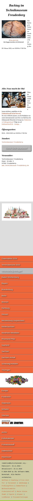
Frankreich (6, 397)
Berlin (4, 296)
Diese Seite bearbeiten (16, 148)
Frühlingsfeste (8, 486)
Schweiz (5, 409)
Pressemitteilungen (20, 497)
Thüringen (6, 370)
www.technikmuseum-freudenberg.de (15, 165)
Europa (5, 390)
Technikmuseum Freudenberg (12, 142)
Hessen (5, 314)
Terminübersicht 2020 (11, 265)
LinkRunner (6, 497)
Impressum (6, 457)
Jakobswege (23, 483)
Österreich (6, 403)
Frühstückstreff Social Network (11, 113)
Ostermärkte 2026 (9, 259)
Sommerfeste (20, 486)
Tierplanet (12, 483)
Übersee (5, 415)
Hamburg (6, 308)
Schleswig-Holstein (10, 364)
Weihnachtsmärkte (8, 489)
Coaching (14, 480)
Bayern (5, 283)
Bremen (5, 302)
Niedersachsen (8, 327)
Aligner (20, 494)
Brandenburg (7, 289)
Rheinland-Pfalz (8, 339)
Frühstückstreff (8, 444)
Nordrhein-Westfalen (10, 333)
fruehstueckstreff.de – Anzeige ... (11, 124)
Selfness (5, 480)
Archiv (4, 432)
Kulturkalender (8, 438)
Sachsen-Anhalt (8, 357)
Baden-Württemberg (10, 277)
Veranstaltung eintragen (12, 271)
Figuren (11, 494)
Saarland (5, 345)
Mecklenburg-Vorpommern (13, 320)
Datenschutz (7, 451)
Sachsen (5, 351)
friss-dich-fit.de (14, 40)
